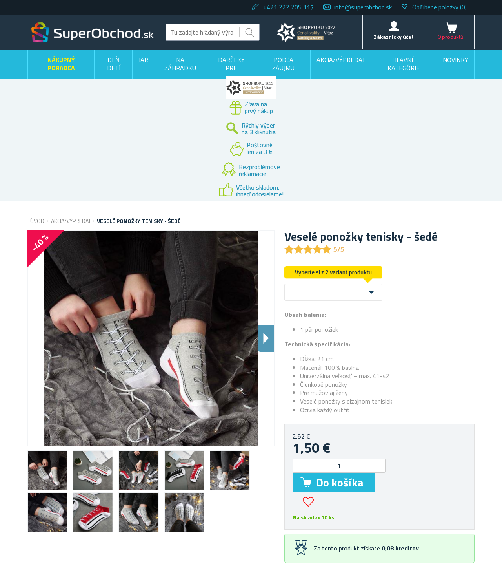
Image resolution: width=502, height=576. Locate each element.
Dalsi (266, 338)
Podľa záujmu (283, 64)
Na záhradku (180, 64)
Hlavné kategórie (403, 64)
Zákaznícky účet (394, 37)
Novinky (455, 59)
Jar (143, 59)
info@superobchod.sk (363, 7)
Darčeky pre (231, 64)
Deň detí (113, 64)
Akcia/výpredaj (340, 59)
